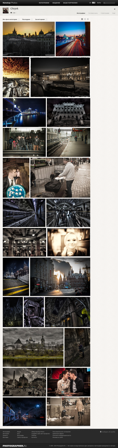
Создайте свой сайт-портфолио (41, 433)
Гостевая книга (93, 13)
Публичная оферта (58, 433)
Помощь (34, 435)
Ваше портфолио (70, 3)
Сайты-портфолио (22, 437)
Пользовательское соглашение (61, 431)
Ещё (113, 13)
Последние (26, 19)
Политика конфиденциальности (62, 435)
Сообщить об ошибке (108, 432)
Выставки (5, 437)
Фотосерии (6, 433)
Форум (19, 431)
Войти (99, 3)
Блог (18, 433)
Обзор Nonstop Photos (38, 431)
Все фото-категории (10, 19)
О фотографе (105, 13)
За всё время (40, 19)
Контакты (34, 437)
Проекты (5, 435)
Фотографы (20, 435)
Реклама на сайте (58, 437)
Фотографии (44, 3)
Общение (56, 3)
